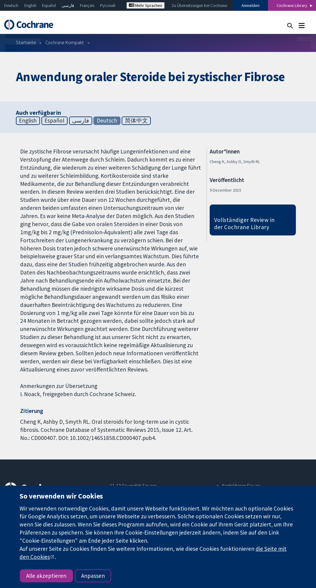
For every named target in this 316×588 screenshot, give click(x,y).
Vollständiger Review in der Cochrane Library (244, 223)
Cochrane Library (292, 5)
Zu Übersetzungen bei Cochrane (199, 5)
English (30, 5)
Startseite (26, 42)
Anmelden (251, 5)
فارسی (68, 5)
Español (49, 5)
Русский (107, 5)
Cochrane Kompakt (64, 42)
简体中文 (136, 120)
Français (87, 5)
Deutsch (11, 5)
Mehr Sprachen (145, 5)
